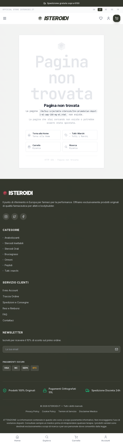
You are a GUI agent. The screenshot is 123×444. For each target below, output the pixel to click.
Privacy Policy (32, 411)
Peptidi (7, 265)
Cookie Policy (49, 411)
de (106, 10)
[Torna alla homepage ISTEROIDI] (53, 18)
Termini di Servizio (67, 411)
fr (118, 10)
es (112, 10)
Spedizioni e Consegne (16, 302)
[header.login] (108, 18)
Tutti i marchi (10, 270)
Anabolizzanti (11, 237)
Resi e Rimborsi (11, 308)
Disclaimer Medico (88, 411)
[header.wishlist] (101, 18)
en (94, 10)
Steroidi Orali (11, 248)
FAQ (5, 314)
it (100, 10)
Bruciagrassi (10, 254)
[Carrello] (116, 18)
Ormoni (7, 259)
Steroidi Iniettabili (13, 243)
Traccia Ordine (11, 296)
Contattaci (8, 320)
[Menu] (4, 18)
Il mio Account (10, 290)
